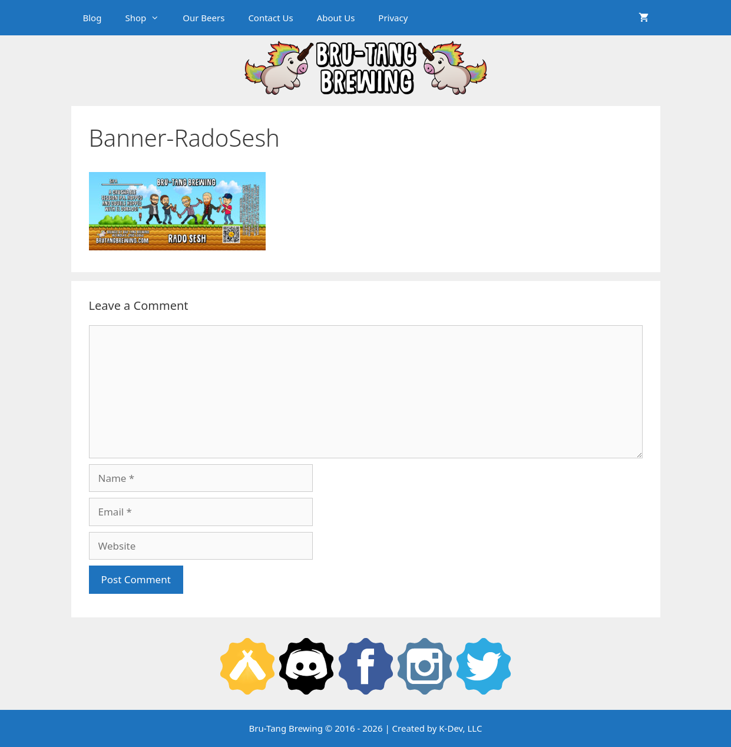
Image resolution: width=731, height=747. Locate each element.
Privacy (393, 18)
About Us (336, 18)
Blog (92, 18)
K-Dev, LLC (460, 728)
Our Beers (203, 18)
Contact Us (270, 18)
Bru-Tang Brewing (286, 728)
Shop (148, 17)
